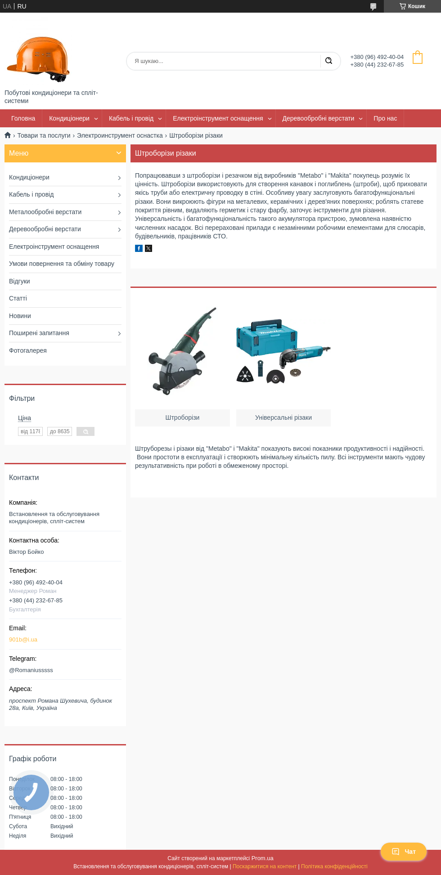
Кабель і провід (131, 118)
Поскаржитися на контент (265, 866)
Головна (23, 118)
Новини (20, 315)
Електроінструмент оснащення (218, 118)
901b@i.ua (23, 639)
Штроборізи (183, 417)
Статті (18, 298)
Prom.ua (263, 858)
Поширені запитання (39, 333)
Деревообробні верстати (319, 118)
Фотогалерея (28, 350)
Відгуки (19, 281)
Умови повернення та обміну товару (61, 263)
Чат (404, 852)
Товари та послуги (43, 135)
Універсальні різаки (283, 417)
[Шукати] (328, 61)
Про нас (385, 118)
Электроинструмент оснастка (120, 135)
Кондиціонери (69, 118)
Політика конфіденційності (334, 866)
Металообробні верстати (45, 211)
